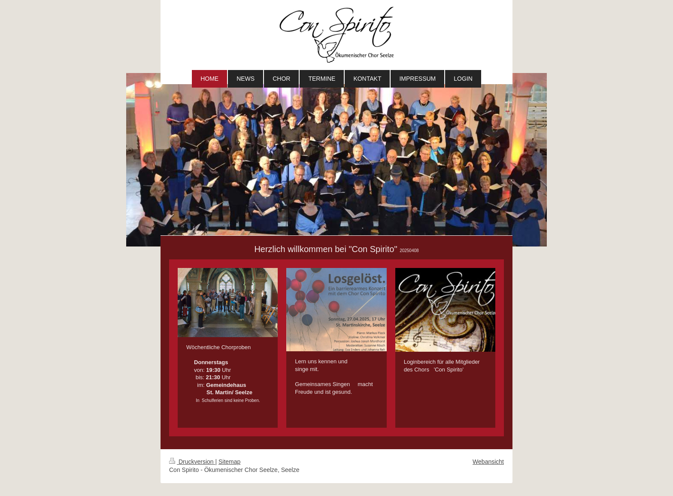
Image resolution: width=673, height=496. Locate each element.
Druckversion (192, 461)
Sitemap (229, 461)
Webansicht (488, 461)
